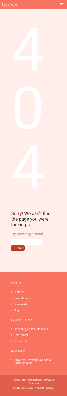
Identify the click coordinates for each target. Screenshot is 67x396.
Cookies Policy (35, 380)
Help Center (21, 335)
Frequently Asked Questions (31, 329)
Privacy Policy (19, 380)
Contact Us (20, 341)
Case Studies (22, 298)
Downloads (20, 304)
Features (19, 292)
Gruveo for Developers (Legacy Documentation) (32, 361)
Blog (16, 310)
